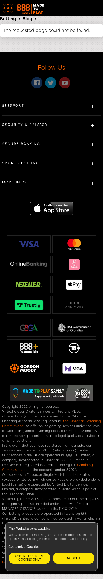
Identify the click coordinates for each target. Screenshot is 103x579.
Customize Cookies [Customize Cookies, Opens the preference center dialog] (23, 547)
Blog (27, 18)
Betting (8, 18)
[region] (51, 546)
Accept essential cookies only (29, 558)
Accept (73, 558)
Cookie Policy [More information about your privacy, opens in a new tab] (79, 539)
